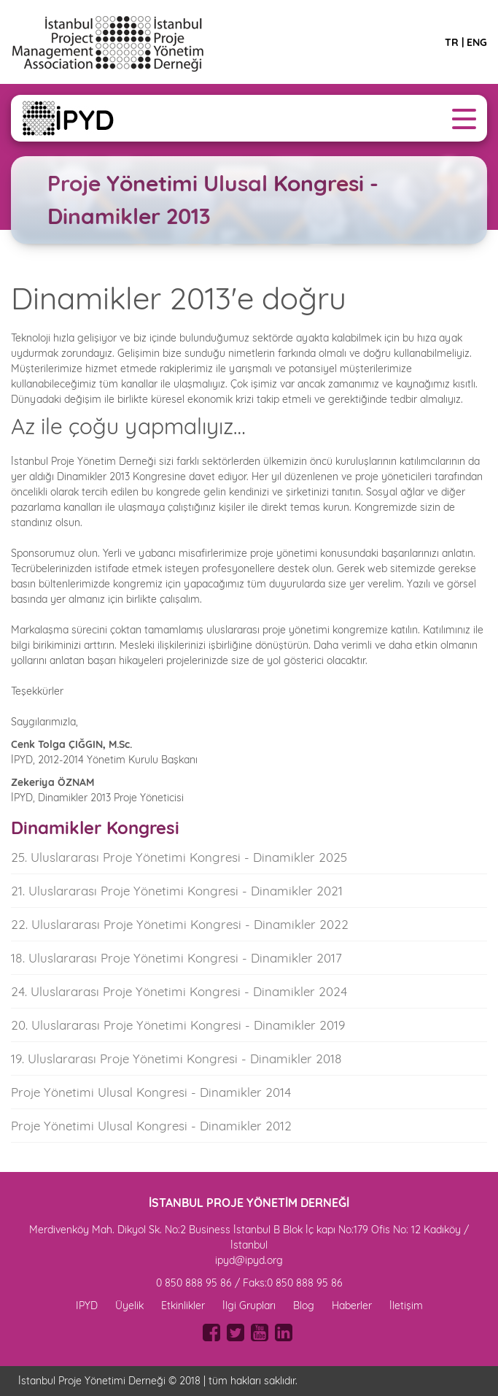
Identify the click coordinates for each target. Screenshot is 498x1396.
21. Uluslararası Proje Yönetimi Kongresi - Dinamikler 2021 (177, 890)
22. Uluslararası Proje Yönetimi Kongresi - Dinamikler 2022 (180, 924)
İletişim (406, 1305)
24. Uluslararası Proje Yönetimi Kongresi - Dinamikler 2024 (179, 991)
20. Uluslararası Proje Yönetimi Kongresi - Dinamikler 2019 (178, 1025)
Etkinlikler (183, 1305)
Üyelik (129, 1305)
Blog (303, 1305)
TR (452, 42)
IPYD (87, 1305)
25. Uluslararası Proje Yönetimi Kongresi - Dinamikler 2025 (179, 857)
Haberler (352, 1305)
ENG (477, 42)
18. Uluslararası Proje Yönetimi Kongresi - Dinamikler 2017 (176, 957)
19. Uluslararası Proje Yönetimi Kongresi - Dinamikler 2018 (176, 1058)
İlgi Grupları (249, 1305)
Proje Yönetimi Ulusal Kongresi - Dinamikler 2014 (151, 1092)
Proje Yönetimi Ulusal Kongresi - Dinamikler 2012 (151, 1125)
